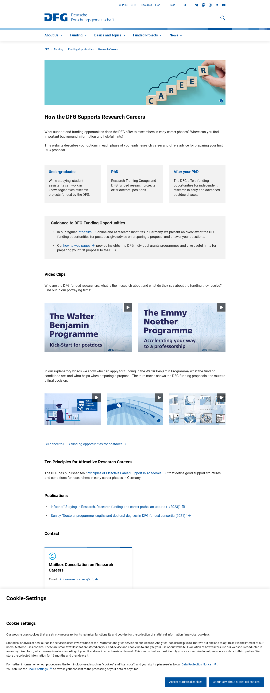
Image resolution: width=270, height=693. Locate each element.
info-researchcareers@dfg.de (79, 579)
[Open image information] (221, 101)
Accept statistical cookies (185, 682)
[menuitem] (54, 35)
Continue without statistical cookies (236, 682)
